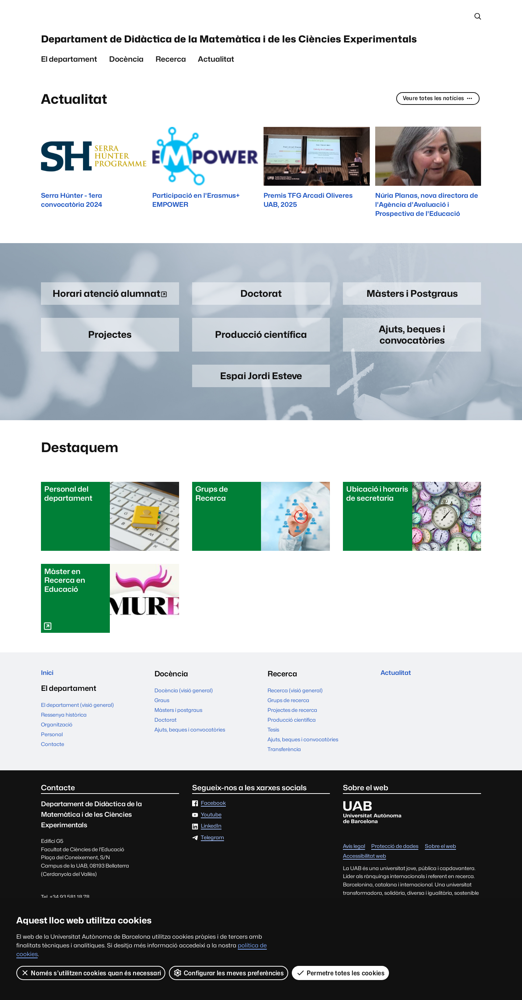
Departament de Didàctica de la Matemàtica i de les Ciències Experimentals (248, 51)
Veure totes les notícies (433, 123)
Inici (48, 702)
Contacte (52, 775)
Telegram (212, 866)
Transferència (284, 778)
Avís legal (354, 875)
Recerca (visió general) (295, 719)
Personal (52, 765)
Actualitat (216, 82)
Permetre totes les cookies (341, 972)
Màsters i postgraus (178, 739)
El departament (69, 82)
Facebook (213, 831)
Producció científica (292, 749)
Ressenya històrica (64, 746)
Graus (161, 729)
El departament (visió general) (77, 736)
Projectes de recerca (292, 739)
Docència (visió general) (183, 719)
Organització (56, 756)
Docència (126, 82)
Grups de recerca (288, 729)
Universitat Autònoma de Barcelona (109, 17)
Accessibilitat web (364, 884)
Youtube (211, 843)
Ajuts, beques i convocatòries (189, 758)
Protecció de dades (394, 875)
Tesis (273, 758)
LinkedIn (211, 855)
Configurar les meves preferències (229, 972)
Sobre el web (440, 875)
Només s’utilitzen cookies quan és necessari (91, 972)
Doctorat (165, 749)
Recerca (171, 82)
